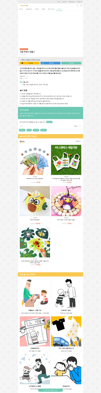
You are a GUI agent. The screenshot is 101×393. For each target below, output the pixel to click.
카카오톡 (27, 63)
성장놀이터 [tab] (29, 9)
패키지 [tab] (21, 9)
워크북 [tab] (37, 9)
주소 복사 (71, 63)
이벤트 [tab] (43, 9)
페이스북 (48, 63)
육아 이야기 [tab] (51, 9)
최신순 (79, 126)
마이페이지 (79, 1)
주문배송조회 (71, 1)
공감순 (75, 126)
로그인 (59, 1)
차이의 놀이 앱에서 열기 (50, 390)
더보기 (78, 141)
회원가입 (64, 1)
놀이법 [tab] (59, 9)
